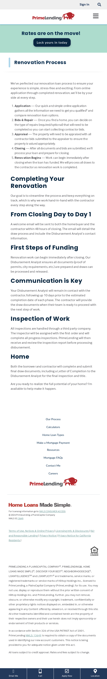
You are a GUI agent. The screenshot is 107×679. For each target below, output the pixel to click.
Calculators (53, 427)
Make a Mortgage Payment (53, 442)
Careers (53, 473)
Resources (53, 449)
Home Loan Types (53, 434)
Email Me (13, 672)
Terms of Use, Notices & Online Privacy (31, 530)
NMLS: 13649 (33, 635)
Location (95, 672)
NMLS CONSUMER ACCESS (52, 511)
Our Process (53, 419)
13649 (20, 518)
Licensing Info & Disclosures (72, 530)
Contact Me (53, 465)
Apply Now (67, 672)
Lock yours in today (52, 42)
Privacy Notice (48, 535)
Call (40, 672)
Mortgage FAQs (53, 457)
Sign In (84, 4)
